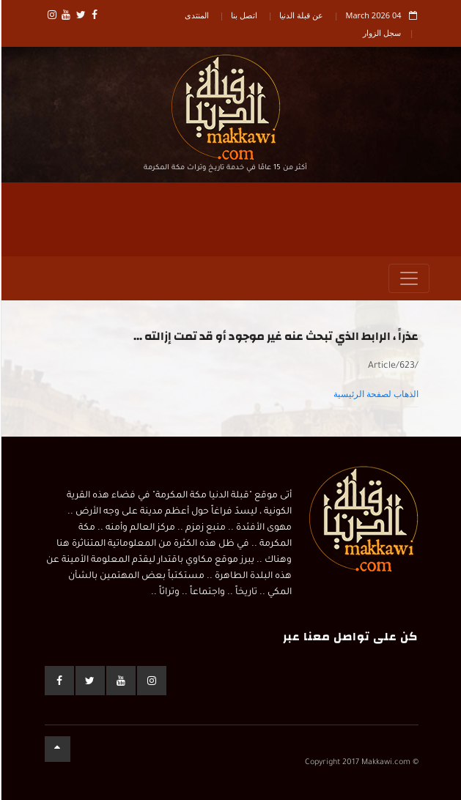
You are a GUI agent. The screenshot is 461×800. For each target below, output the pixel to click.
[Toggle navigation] (408, 278)
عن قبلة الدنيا (300, 15)
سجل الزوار (381, 32)
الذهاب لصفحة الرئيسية (375, 394)
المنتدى (196, 15)
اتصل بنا (243, 15)
